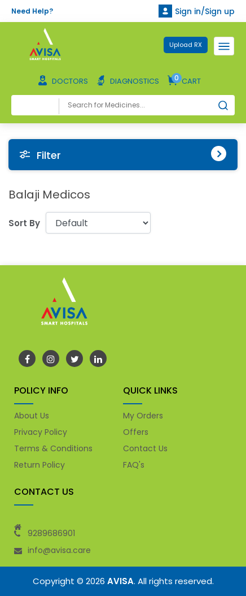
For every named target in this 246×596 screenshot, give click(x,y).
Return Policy (39, 464)
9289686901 (51, 533)
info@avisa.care (59, 550)
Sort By (24, 223)
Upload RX (185, 44)
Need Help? (32, 11)
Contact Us (145, 448)
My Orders (143, 415)
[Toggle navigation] (224, 46)
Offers (135, 432)
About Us (31, 415)
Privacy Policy (40, 432)
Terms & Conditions (53, 448)
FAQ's (133, 464)
